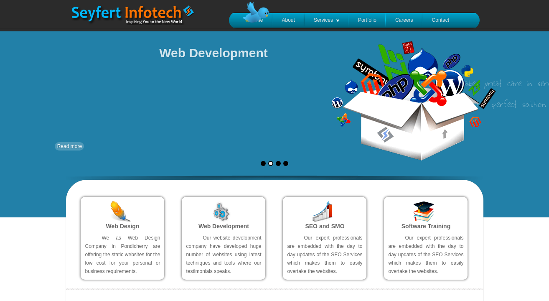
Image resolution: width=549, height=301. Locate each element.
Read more (69, 146)
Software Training (426, 226)
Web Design (123, 226)
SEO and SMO (324, 226)
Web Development (223, 226)
